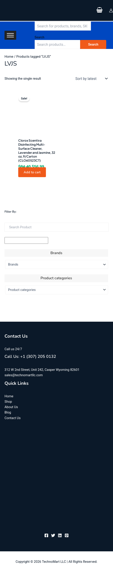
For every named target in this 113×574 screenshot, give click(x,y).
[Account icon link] (111, 11)
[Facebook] (46, 535)
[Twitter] (53, 535)
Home (9, 57)
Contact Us (13, 418)
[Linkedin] (60, 535)
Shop (8, 402)
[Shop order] (90, 78)
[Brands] (56, 264)
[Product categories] (56, 289)
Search (39, 37)
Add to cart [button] (32, 172)
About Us (11, 407)
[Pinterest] (67, 535)
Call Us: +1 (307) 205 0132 (30, 356)
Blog (8, 412)
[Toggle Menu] (10, 35)
